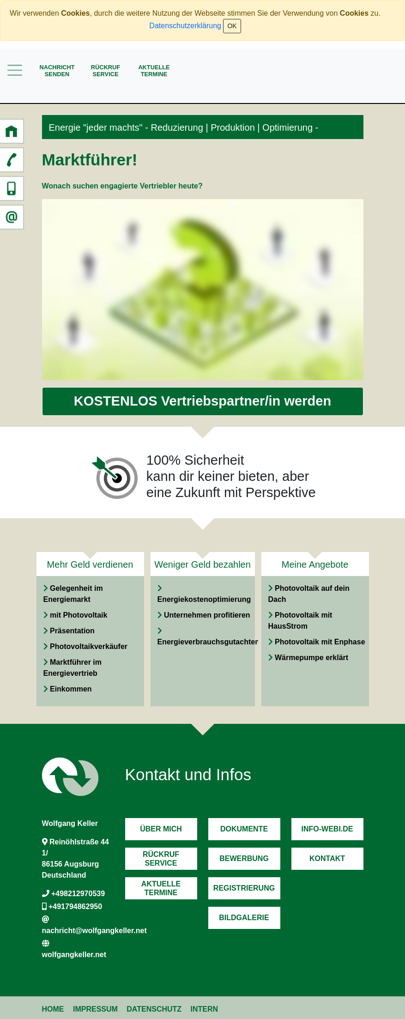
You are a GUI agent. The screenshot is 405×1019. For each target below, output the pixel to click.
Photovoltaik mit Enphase (320, 642)
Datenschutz (154, 1009)
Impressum (95, 1009)
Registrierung (244, 888)
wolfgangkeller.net (74, 954)
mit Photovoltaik (78, 615)
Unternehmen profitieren (207, 615)
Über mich (161, 829)
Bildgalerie (244, 918)
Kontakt (327, 858)
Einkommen (71, 689)
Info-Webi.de (327, 829)
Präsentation (72, 631)
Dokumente (244, 829)
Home (53, 1009)
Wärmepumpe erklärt (311, 657)
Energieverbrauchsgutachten (208, 642)
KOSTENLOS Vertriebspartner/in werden (202, 401)
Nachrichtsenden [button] (56, 71)
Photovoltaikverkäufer (88, 646)
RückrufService (105, 71)
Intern (204, 1009)
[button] (11, 131)
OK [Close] (231, 26)
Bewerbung (244, 858)
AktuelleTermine (153, 71)
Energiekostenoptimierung (204, 599)
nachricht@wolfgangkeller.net (94, 930)
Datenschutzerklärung (185, 26)
